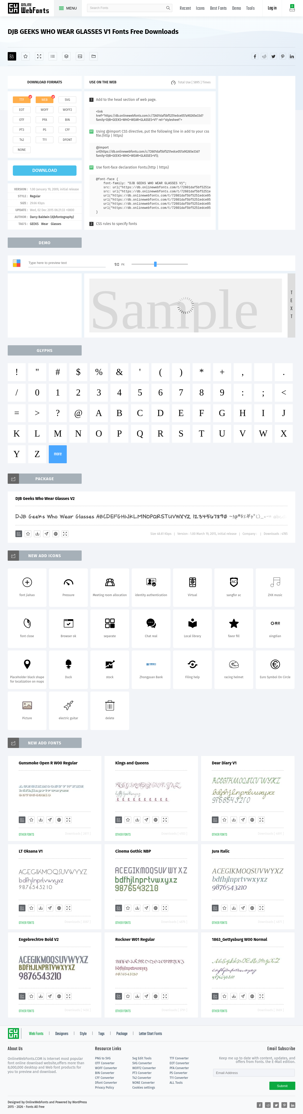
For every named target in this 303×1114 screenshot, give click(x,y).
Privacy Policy (104, 1087)
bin (67, 120)
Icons (200, 8)
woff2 (67, 110)
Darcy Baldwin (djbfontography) (52, 217)
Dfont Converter (106, 1083)
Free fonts (31, 9)
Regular (35, 196)
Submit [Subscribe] (282, 1086)
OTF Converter (105, 1063)
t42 (22, 140)
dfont (67, 140)
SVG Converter (142, 1063)
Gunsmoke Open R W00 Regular (48, 763)
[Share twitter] (273, 56)
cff (67, 130)
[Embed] (55, 533)
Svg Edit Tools (142, 1058)
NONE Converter (143, 1083)
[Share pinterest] (282, 56)
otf (21, 120)
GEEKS (34, 224)
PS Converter (178, 1073)
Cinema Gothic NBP (133, 851)
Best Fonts (218, 8)
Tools (250, 8)
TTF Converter (178, 1058)
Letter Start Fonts (150, 1034)
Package (121, 1034)
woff (44, 110)
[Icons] (80, 56)
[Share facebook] (255, 56)
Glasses (56, 224)
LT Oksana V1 (31, 851)
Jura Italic (221, 851)
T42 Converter (141, 1078)
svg (67, 100)
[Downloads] (37, 533)
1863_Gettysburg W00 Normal (239, 939)
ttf (21, 100)
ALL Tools (176, 1083)
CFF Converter (104, 1078)
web (45, 100)
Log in (272, 8)
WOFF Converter (106, 1068)
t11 (44, 140)
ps (44, 130)
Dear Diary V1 (224, 763)
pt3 (21, 130)
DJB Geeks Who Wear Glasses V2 (45, 498)
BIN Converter (104, 1073)
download (44, 170)
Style (83, 1034)
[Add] (12, 56)
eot (21, 110)
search (168, 8)
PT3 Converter (142, 1073)
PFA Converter (179, 1068)
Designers (61, 1034)
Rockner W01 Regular (135, 939)
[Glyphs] (53, 56)
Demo (236, 8)
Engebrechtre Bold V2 (39, 939)
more (58, 454)
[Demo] (39, 56)
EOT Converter (179, 1063)
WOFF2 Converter (144, 1068)
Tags (101, 1034)
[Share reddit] (264, 56)
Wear (44, 224)
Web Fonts (36, 1034)
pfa (44, 120)
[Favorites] (25, 56)
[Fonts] (93, 56)
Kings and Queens (132, 763)
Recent (185, 8)
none (22, 150)
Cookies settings (143, 1087)
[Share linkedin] (292, 56)
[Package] (66, 56)
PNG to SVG (103, 1058)
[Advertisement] (256, 153)
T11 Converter (178, 1078)
